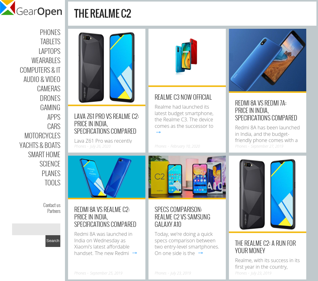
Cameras (48, 88)
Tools (52, 182)
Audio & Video (42, 79)
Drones (50, 98)
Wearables (46, 60)
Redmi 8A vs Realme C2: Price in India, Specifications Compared (105, 217)
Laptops (49, 51)
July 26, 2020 (100, 146)
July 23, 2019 (180, 273)
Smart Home (44, 154)
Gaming (50, 107)
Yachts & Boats (39, 145)
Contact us (51, 204)
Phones (50, 32)
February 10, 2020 (185, 146)
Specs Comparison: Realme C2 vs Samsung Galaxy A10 (182, 217)
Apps (53, 117)
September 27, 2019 (267, 146)
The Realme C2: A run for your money (265, 246)
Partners (53, 210)
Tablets (50, 41)
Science (50, 163)
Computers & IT (40, 70)
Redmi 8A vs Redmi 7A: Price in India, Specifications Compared (266, 110)
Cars (53, 126)
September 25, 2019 (106, 273)
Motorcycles (42, 135)
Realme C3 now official (183, 97)
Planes (51, 173)
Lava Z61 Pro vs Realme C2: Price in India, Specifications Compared (106, 123)
